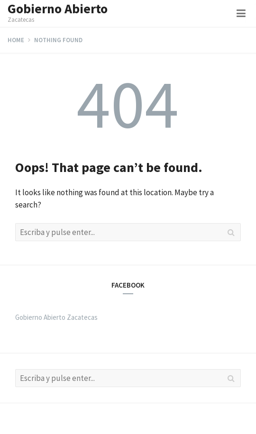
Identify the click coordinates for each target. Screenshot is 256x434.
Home (16, 40)
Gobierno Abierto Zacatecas (56, 317)
